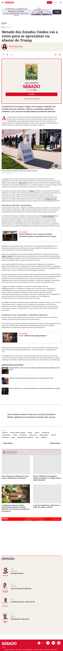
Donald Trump (45, 432)
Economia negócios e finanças (17, 432)
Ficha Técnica (18, 649)
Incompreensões (17, 573)
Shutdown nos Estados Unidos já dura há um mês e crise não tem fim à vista (31, 378)
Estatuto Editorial (9, 649)
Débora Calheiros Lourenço (16, 46)
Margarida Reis (5, 622)
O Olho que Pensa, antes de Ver (23, 602)
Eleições (30, 432)
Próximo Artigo (55, 443)
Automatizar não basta (20, 619)
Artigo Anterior (8, 443)
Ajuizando (13, 616)
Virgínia (15, 435)
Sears (37, 437)
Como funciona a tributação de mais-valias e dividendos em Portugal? (15, 477)
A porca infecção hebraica (21, 588)
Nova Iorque (6, 437)
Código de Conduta (38, 649)
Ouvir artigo (6, 27)
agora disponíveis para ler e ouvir (32, 12)
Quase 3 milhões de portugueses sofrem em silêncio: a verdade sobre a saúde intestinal (47, 478)
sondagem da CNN (50, 199)
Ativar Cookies (54, 649)
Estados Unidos (6, 435)
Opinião (8, 559)
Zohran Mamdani (48, 216)
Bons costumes (14, 586)
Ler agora (31, 94)
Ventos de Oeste (14, 571)
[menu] (3, 2)
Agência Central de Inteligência (25, 437)
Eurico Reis (5, 575)
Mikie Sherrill (23, 435)
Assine (49, 2)
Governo (37, 432)
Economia (5, 432)
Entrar (55, 2)
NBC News (22, 183)
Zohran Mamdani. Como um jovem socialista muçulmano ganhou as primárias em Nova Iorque (37, 235)
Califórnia (53, 435)
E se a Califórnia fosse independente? (33, 336)
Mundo (4, 23)
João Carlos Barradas (5, 591)
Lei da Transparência (28, 649)
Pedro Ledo (5, 606)
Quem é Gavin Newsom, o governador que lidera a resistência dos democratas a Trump (34, 388)
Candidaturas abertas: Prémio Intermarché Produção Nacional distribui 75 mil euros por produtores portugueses (15, 508)
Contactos (46, 649)
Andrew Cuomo (7, 256)
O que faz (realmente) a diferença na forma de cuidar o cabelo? (46, 506)
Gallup (31, 191)
